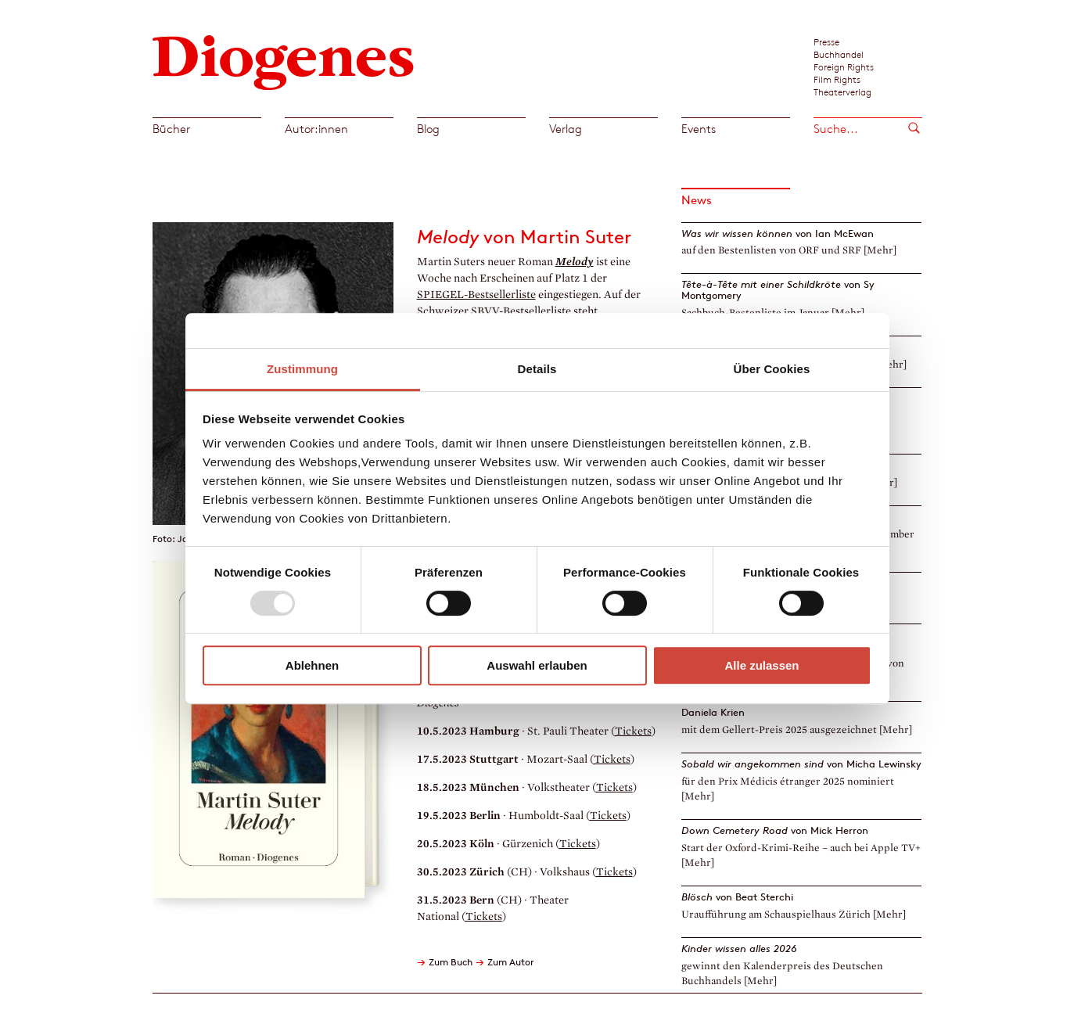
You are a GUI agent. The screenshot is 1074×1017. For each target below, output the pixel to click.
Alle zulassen (761, 665)
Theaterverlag (842, 91)
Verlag (565, 128)
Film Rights (837, 79)
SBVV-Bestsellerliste (521, 311)
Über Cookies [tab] (772, 369)
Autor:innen (316, 128)
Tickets (633, 731)
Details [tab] (537, 369)
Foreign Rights (844, 66)
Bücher (171, 128)
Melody (574, 262)
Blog (428, 128)
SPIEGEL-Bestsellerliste (476, 294)
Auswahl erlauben (537, 665)
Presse (826, 41)
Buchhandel (839, 54)
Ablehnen (312, 665)
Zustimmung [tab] (302, 369)
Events (698, 128)
